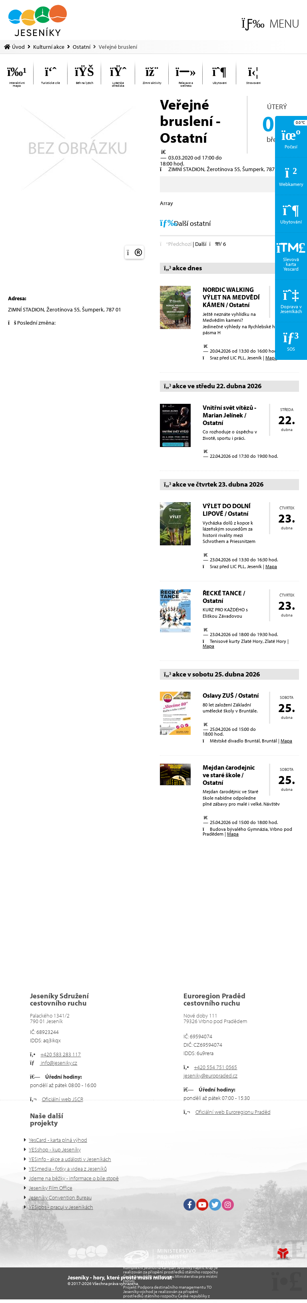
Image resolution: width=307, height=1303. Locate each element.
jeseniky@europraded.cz (210, 1075)
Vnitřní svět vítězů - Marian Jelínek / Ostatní (229, 415)
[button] (270, 23)
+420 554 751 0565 (215, 1067)
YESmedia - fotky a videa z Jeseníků (68, 1168)
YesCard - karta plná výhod (58, 1139)
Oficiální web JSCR (62, 1099)
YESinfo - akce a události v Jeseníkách (70, 1159)
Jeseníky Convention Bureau (60, 1197)
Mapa (271, 358)
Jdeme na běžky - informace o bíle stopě (74, 1178)
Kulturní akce (48, 47)
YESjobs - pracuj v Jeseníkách (61, 1207)
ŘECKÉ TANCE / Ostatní (224, 597)
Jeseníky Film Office (50, 1187)
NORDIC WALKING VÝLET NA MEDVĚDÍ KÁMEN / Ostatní (231, 297)
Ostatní (81, 47)
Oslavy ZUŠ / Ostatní (231, 695)
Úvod (38, 20)
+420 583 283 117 (60, 1054)
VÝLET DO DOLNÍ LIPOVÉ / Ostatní (227, 509)
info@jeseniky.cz (58, 1062)
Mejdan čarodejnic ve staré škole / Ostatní (229, 774)
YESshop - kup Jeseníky (55, 1149)
